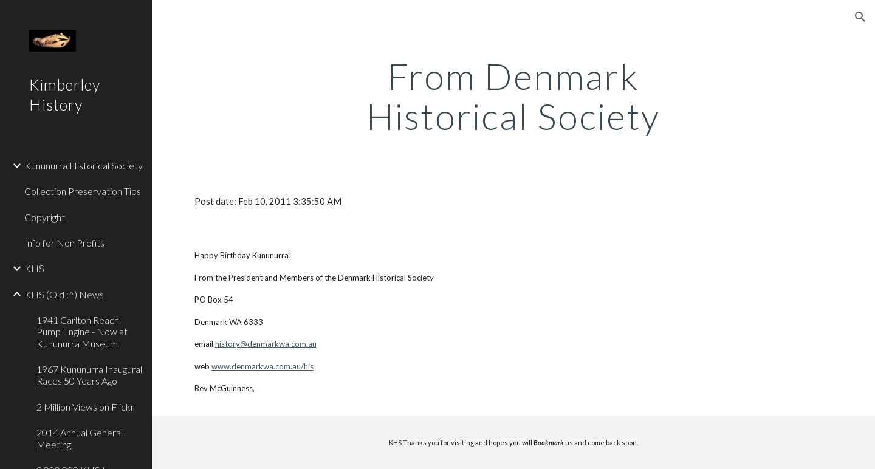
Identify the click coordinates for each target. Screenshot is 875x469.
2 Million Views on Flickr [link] (85, 407)
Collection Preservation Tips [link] (82, 191)
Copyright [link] (44, 217)
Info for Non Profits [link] (64, 242)
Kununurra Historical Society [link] (83, 165)
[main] (513, 96)
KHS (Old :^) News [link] (64, 294)
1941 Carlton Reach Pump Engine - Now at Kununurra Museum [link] (82, 331)
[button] (860, 17)
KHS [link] (34, 268)
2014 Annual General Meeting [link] (79, 438)
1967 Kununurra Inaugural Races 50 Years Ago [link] (89, 374)
